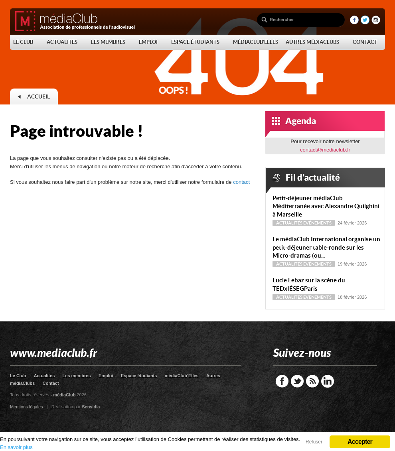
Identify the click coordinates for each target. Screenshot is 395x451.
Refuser (314, 442)
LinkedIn (327, 381)
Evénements (317, 223)
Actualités (289, 223)
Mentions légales (26, 406)
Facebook (282, 381)
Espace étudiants (139, 375)
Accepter (360, 441)
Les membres (77, 375)
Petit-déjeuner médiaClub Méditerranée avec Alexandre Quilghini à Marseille (326, 206)
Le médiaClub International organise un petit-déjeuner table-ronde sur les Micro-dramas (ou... (326, 247)
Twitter (297, 381)
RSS (312, 381)
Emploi (106, 375)
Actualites (44, 375)
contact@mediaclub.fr (325, 150)
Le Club (18, 375)
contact (241, 182)
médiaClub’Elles (182, 375)
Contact (51, 383)
